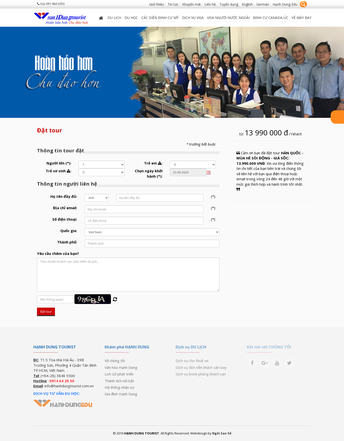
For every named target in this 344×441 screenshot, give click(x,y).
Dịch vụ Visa (193, 17)
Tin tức (173, 4)
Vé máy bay (301, 17)
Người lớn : (58, 163)
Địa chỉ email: (65, 207)
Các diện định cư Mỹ (160, 17)
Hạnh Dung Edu (285, 4)
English (247, 4)
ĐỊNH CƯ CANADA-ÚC (270, 17)
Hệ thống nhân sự (119, 387)
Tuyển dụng (228, 4)
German (262, 4)
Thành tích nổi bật (119, 380)
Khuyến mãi (191, 4)
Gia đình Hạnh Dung (121, 393)
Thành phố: (67, 242)
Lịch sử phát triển (119, 374)
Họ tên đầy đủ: (63, 196)
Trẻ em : (153, 163)
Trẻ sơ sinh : (58, 170)
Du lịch (114, 17)
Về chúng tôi (115, 360)
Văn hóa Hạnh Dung (121, 367)
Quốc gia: (68, 230)
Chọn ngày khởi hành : (149, 173)
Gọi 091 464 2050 (50, 3)
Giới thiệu (156, 4)
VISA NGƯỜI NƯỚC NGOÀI (228, 17)
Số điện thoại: (64, 219)
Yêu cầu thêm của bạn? (58, 253)
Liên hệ (210, 4)
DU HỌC (131, 17)
